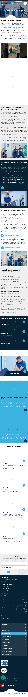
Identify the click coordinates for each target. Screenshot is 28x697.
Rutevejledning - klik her (7, 584)
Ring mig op (18, 3)
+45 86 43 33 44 (5, 588)
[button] (1, 377)
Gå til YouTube (20, 547)
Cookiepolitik (12, 694)
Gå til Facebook (8, 547)
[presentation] (1, 353)
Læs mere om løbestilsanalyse (10, 247)
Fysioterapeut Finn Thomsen (10, 175)
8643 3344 (23, 311)
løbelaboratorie (23, 238)
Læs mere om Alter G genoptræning (12, 235)
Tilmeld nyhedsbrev (14, 572)
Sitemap (18, 694)
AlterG (10, 215)
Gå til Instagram (14, 550)
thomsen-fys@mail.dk (11, 312)
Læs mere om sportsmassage (10, 187)
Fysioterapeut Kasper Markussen (11, 182)
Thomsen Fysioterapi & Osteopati (9, 27)
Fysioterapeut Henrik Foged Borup (11, 179)
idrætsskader (6, 116)
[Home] (2, 3)
